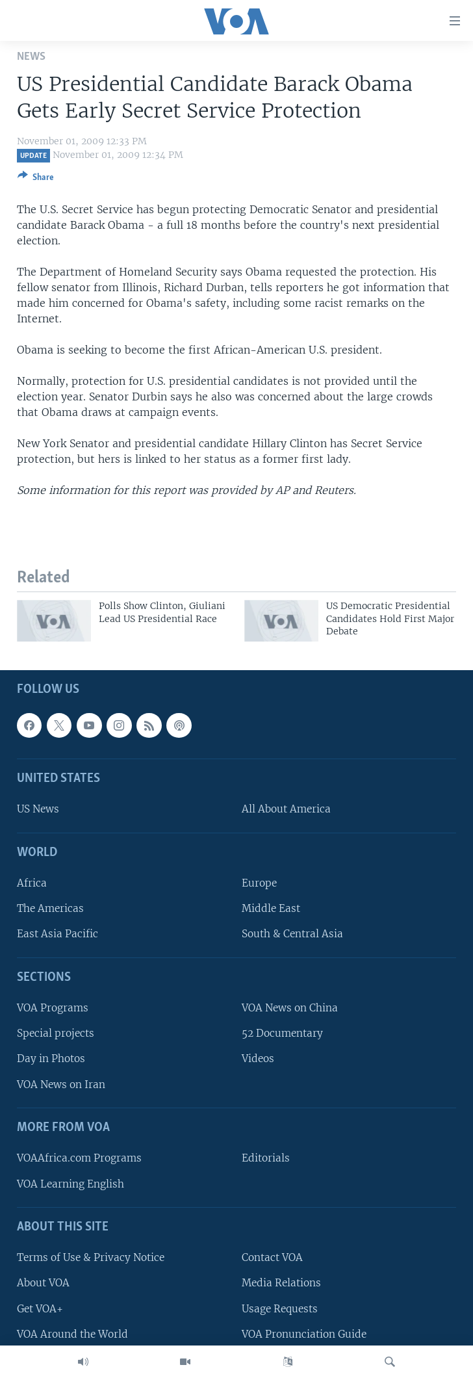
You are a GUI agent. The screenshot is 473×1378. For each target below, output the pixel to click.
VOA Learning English (70, 1184)
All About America (286, 809)
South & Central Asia (292, 934)
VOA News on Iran (61, 1084)
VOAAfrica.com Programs (79, 1158)
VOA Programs (52, 1008)
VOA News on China (290, 1008)
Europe (259, 884)
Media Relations (281, 1283)
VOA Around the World (72, 1334)
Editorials (266, 1158)
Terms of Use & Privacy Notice (90, 1258)
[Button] (36, 179)
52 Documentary (282, 1034)
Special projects (55, 1034)
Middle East (271, 909)
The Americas (50, 909)
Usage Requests (280, 1309)
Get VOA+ (40, 1309)
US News (38, 809)
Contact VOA (272, 1258)
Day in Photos (51, 1059)
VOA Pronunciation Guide (304, 1334)
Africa (32, 884)
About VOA (43, 1283)
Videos (258, 1059)
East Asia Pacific (57, 934)
